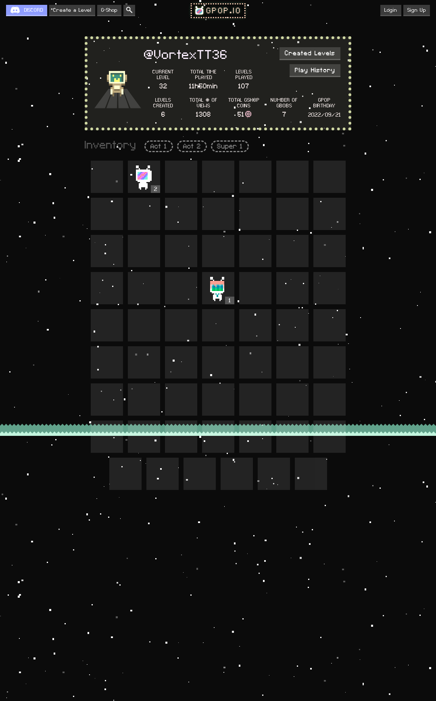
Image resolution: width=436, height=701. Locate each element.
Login (390, 10)
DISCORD (33, 10)
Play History (315, 70)
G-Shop (109, 10)
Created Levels (310, 53)
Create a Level (72, 10)
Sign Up (416, 10)
